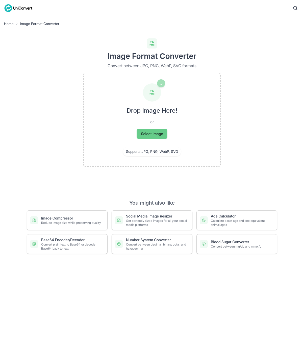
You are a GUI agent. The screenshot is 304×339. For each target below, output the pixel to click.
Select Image (152, 134)
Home (9, 23)
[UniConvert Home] (18, 8)
